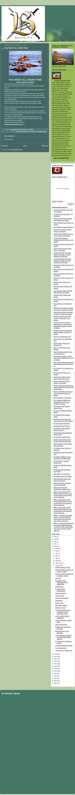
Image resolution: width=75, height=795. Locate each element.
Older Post (45, 145)
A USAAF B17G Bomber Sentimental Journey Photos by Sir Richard (63, 240)
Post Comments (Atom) (15, 149)
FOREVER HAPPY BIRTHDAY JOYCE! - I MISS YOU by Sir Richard (62, 318)
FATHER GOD (59, 587)
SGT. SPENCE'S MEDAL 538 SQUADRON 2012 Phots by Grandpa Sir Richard (62, 402)
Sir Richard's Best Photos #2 (62, 426)
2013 (55, 668)
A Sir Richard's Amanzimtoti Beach (63, 227)
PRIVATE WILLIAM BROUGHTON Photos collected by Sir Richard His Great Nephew (64, 387)
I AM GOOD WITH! (60, 593)
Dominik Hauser (41, 131)
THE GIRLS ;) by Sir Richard (62, 474)
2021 (55, 544)
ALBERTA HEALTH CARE (62, 567)
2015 (55, 664)
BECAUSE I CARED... (61, 605)
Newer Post (4, 145)
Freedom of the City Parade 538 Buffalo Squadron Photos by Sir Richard (63, 332)
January (58, 565)
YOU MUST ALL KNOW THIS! (63, 650)
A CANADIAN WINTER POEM (63, 645)
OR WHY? (58, 578)
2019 (55, 654)
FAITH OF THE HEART (62, 598)
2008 (55, 681)
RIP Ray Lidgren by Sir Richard (62, 398)
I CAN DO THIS (59, 596)
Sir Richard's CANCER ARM (62, 437)
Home (25, 145)
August (58, 548)
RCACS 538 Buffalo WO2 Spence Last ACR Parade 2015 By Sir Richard (63, 393)
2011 (55, 673)
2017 (55, 659)
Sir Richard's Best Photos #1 (62, 423)
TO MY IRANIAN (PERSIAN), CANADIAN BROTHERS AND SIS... (63, 637)
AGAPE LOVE (59, 603)
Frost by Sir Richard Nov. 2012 (62, 336)
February (58, 563)
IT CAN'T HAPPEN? (61, 648)
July (57, 551)
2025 (55, 536)
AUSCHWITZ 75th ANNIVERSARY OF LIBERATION (61, 582)
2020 (55, 546)
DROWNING (58, 600)
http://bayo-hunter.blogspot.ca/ (13, 124)
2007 (55, 683)
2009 (55, 678)
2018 (55, 656)
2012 (55, 671)
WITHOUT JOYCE (60, 608)
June (57, 553)
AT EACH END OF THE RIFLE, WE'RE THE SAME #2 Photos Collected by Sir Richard (62, 260)
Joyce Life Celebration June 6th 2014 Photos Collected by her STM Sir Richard (63, 358)
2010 (55, 676)
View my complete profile (61, 158)
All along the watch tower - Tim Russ (26, 131)
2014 (55, 666)
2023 (55, 539)
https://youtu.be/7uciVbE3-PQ (25, 82)
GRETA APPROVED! (61, 624)
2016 (55, 661)
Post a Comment (8, 139)
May (57, 555)
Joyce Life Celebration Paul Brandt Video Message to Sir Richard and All (63, 364)
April (57, 558)
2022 (55, 541)
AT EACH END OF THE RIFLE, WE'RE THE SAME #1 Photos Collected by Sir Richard (62, 254)
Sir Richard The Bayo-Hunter (62, 80)
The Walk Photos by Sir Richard (63, 476)
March (57, 560)
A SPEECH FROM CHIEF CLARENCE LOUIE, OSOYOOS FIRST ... (62, 612)
